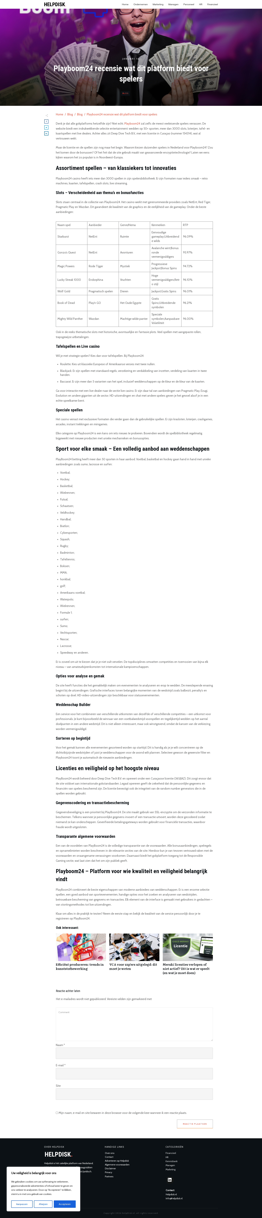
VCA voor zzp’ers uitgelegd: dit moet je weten (134, 956)
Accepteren (65, 1204)
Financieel (171, 1153)
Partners (109, 1176)
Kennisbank (171, 1161)
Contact (109, 1156)
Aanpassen (22, 1204)
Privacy (108, 1172)
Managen (170, 1165)
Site (58, 1085)
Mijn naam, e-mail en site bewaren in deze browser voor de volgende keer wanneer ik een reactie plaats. (123, 1113)
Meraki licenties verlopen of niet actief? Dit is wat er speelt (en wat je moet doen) (188, 956)
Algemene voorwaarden (117, 1164)
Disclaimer (110, 1168)
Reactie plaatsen (195, 1124)
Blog (125, 93)
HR (167, 1157)
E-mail (61, 1065)
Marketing (170, 1169)
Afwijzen (43, 1204)
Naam (60, 1045)
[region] (43, 1189)
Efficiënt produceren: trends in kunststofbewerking (81, 956)
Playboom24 (132, 123)
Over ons (109, 1153)
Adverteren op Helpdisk (117, 1160)
